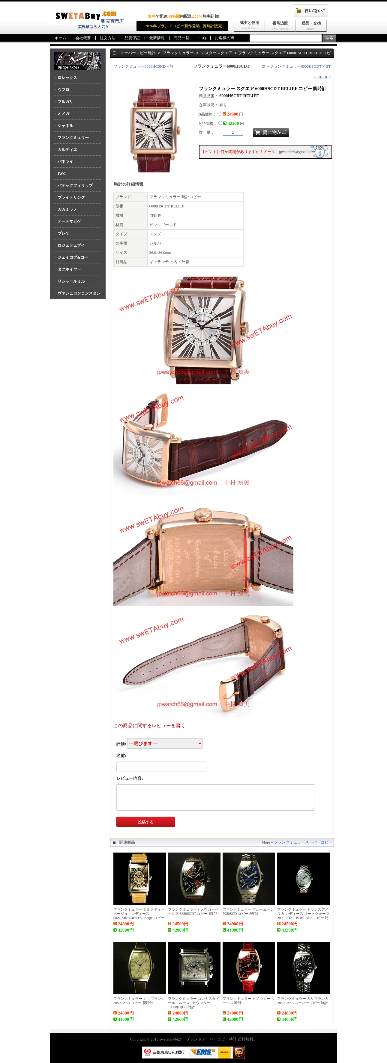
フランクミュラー (73, 137)
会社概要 (83, 38)
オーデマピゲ (69, 221)
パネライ (65, 161)
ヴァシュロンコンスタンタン (77, 295)
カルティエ (67, 149)
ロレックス (67, 77)
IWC (62, 173)
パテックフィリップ (75, 185)
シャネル (65, 125)
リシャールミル (71, 281)
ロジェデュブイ (71, 245)
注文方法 (108, 38)
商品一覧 (181, 38)
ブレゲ (63, 233)
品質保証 (132, 38)
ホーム (60, 38)
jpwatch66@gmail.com (297, 151)
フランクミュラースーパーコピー (303, 842)
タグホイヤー (69, 269)
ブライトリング (71, 197)
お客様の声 (224, 38)
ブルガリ (65, 101)
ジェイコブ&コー (73, 257)
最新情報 (157, 38)
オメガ (63, 113)
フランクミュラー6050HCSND (139, 66)
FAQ (202, 38)
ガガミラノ (67, 209)
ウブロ (63, 89)
